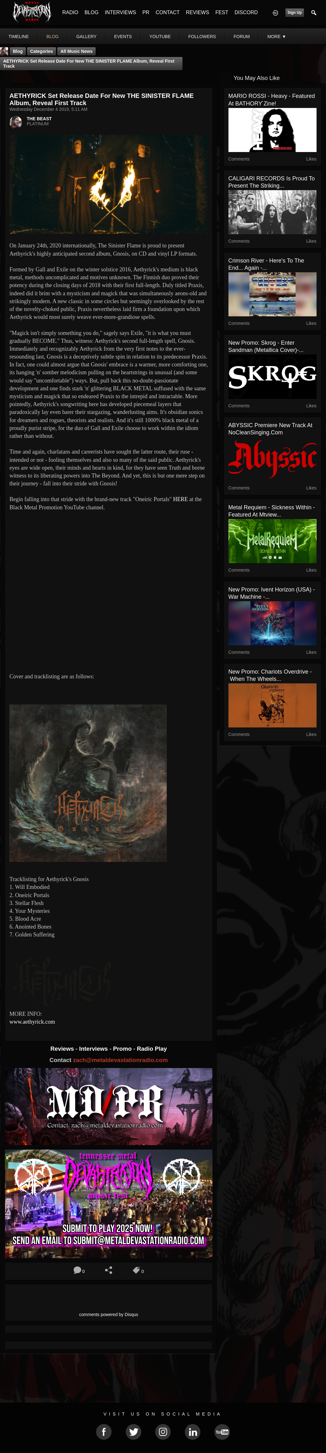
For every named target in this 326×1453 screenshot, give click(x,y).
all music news (76, 51)
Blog (18, 51)
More (276, 36)
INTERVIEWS (120, 12)
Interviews (94, 1048)
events (123, 36)
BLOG (91, 12)
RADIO (70, 12)
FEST (222, 12)
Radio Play (152, 1048)
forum (241, 36)
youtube (160, 36)
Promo (123, 1048)
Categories (41, 51)
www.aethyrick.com (32, 1022)
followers (202, 36)
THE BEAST (39, 118)
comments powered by (108, 1314)
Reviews (63, 1048)
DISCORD (246, 12)
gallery (86, 36)
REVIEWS (197, 12)
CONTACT (168, 12)
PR (145, 12)
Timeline (18, 36)
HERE (180, 499)
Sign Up (295, 12)
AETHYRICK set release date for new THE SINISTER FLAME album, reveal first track (88, 64)
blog (53, 36)
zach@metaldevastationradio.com (120, 1060)
